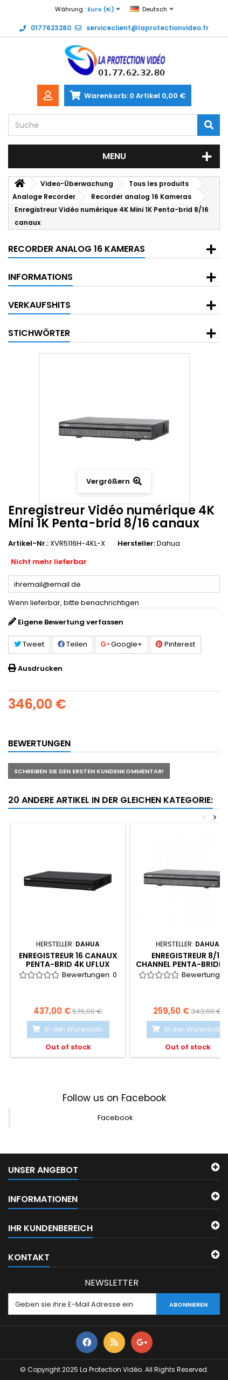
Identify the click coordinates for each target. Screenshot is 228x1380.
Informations (40, 277)
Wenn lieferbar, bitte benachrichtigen (73, 603)
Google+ (121, 644)
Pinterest (175, 644)
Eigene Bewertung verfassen (70, 622)
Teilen (72, 644)
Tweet (29, 644)
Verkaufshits (39, 305)
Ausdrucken (40, 668)
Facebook (115, 1118)
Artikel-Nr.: (28, 543)
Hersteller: (136, 543)
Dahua (168, 543)
